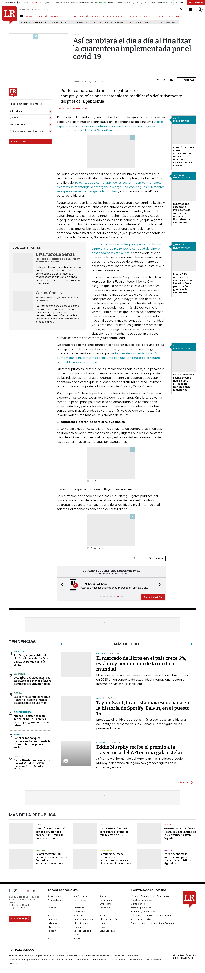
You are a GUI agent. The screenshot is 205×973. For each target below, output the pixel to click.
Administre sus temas (22, 141)
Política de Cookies (141, 919)
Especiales (79, 915)
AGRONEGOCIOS (99, 16)
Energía (18, 693)
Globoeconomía (108, 919)
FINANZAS (29, 16)
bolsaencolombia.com (126, 955)
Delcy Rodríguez (79, 22)
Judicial (168, 825)
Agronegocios (55, 896)
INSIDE (178, 16)
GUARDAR (186, 80)
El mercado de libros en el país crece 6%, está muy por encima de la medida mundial (141, 663)
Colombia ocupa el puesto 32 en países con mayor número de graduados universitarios (32, 680)
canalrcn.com (83, 959)
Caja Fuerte (80, 900)
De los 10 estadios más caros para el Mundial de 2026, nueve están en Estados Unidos (32, 765)
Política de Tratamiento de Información (151, 915)
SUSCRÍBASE (196, 2)
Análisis (103, 896)
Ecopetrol (170, 22)
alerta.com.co (153, 959)
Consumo (53, 907)
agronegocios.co (45, 955)
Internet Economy (57, 927)
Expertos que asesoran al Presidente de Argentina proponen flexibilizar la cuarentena (181, 213)
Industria (19, 651)
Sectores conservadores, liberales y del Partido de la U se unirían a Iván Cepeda (180, 833)
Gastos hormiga (144, 22)
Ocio (102, 927)
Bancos (168, 850)
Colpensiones (118, 22)
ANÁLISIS (114, 16)
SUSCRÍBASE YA (153, 596)
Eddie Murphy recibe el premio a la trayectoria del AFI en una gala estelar (139, 749)
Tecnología (106, 850)
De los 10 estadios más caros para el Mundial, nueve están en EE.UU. (114, 832)
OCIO (65, 16)
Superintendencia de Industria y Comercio (153, 923)
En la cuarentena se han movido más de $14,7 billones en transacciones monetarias (183, 382)
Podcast (52, 930)
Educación (19, 674)
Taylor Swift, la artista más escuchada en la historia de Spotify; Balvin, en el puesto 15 (143, 708)
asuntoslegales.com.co (21, 955)
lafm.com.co (136, 959)
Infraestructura (81, 923)
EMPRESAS (55, 16)
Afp (106, 22)
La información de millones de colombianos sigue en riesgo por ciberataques (115, 858)
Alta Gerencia (81, 896)
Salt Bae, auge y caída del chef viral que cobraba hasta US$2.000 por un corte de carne (32, 660)
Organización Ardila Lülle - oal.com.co (184, 956)
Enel (130, 22)
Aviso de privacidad (141, 907)
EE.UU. (38, 825)
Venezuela (95, 22)
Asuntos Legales (56, 900)
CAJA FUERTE (150, 16)
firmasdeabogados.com (98, 955)
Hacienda (40, 850)
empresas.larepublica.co (70, 955)
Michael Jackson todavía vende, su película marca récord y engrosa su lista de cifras (31, 720)
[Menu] (21, 16)
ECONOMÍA (42, 16)
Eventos (104, 915)
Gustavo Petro (59, 22)
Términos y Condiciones (143, 911)
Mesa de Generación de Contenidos (150, 896)
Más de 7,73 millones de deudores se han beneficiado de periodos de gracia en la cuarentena (183, 283)
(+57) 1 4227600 (17, 907)
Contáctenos (138, 904)
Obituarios (79, 927)
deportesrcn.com (18, 963)
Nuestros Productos (141, 900)
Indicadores (54, 923)
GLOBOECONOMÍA (79, 16)
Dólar (159, 22)
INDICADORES (165, 16)
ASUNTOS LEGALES (131, 16)
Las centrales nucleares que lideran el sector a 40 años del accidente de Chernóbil (32, 699)
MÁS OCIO (183, 782)
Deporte (18, 756)
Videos (77, 938)
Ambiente (18, 734)
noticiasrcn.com (118, 959)
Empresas (53, 915)
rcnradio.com (100, 959)
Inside (103, 923)
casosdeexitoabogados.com (24, 959)
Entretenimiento (23, 712)
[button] (61, 585)
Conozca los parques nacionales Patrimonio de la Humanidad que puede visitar (32, 743)
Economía (105, 907)
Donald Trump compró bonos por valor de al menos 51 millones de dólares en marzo (50, 833)
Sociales (52, 938)
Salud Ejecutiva (107, 930)
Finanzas (52, 919)
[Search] (181, 9)
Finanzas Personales (84, 919)
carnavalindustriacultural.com (57, 959)
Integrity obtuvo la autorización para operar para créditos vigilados (177, 858)
